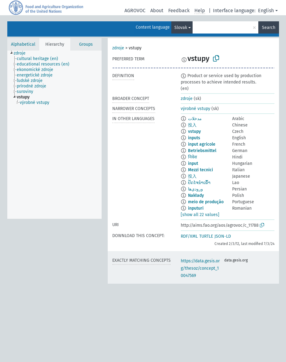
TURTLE (206, 236)
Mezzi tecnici (200, 169)
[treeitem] (22, 53)
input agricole (201, 144)
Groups (86, 44)
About (156, 10)
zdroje (118, 48)
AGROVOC (134, 10)
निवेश (192, 157)
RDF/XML (189, 236)
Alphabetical (23, 44)
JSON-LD (222, 236)
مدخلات (195, 118)
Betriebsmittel (202, 150)
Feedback (179, 10)
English (266, 10)
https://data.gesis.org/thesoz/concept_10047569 (200, 268)
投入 (192, 125)
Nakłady (196, 195)
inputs (194, 137)
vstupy (194, 131)
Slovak (180, 27)
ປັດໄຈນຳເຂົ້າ (199, 182)
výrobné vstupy (195, 108)
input (193, 163)
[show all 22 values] (200, 214)
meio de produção (206, 201)
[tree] (54, 135)
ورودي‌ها (195, 189)
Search (268, 27)
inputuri (196, 208)
